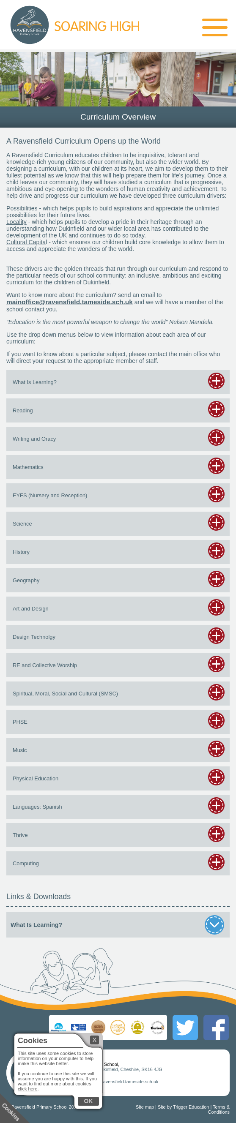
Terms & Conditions (219, 1109)
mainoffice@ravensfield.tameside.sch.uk (69, 301)
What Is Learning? (117, 924)
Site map (145, 1106)
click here (27, 1088)
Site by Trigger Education (183, 1106)
